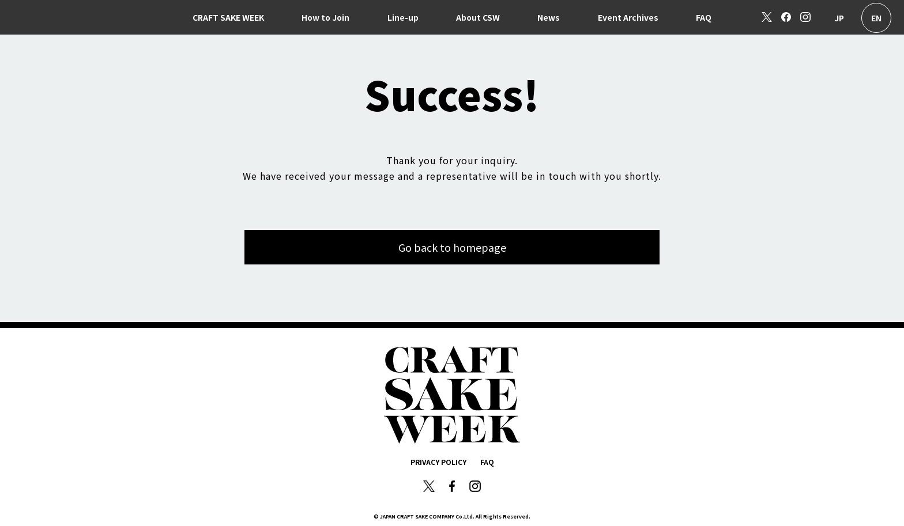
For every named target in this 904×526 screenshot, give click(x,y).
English (876, 18)
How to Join (325, 17)
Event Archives (628, 17)
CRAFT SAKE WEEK (228, 17)
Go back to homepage (452, 247)
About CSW (478, 17)
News (548, 17)
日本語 (839, 18)
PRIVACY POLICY (438, 462)
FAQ (703, 17)
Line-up (403, 17)
